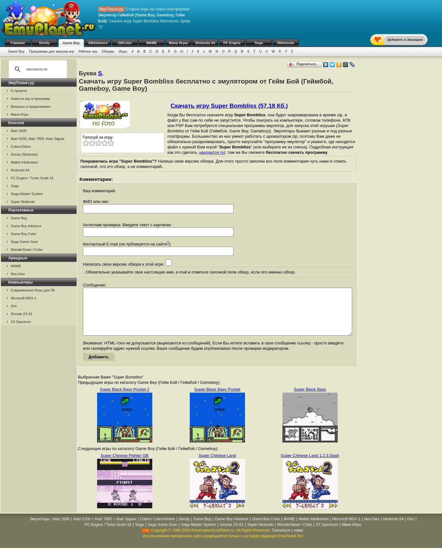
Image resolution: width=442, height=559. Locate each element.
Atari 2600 (18, 131)
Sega (259, 43)
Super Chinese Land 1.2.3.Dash (310, 465)
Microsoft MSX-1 (23, 298)
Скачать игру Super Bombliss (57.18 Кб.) (229, 105)
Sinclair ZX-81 (21, 314)
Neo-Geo (18, 274)
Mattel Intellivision (24, 162)
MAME (151, 43)
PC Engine (232, 43)
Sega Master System (27, 194)
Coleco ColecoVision (157, 528)
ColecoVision (21, 146)
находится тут (212, 152)
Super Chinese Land (217, 465)
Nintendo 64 (205, 43)
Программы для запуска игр (51, 51)
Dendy (44, 43)
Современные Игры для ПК (33, 290)
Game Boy (71, 43)
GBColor (125, 43)
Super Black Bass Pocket (217, 398)
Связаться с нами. (288, 540)
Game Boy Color (23, 234)
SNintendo (285, 43)
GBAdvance (98, 43)
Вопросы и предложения (30, 106)
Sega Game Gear (24, 242)
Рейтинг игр (88, 51)
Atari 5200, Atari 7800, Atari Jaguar (38, 139)
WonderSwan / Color (27, 249)
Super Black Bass (310, 398)
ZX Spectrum (21, 322)
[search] (36, 69)
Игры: (123, 51)
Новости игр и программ (30, 99)
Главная (18, 43)
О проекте (19, 91)
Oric (14, 306)
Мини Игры (178, 43)
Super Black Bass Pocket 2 (124, 398)
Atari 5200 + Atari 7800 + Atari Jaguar (104, 528)
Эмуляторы (39, 528)
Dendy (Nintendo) (24, 154)
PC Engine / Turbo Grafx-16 (32, 178)
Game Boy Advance (26, 226)
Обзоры (108, 51)
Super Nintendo (23, 202)
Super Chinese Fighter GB (124, 465)
